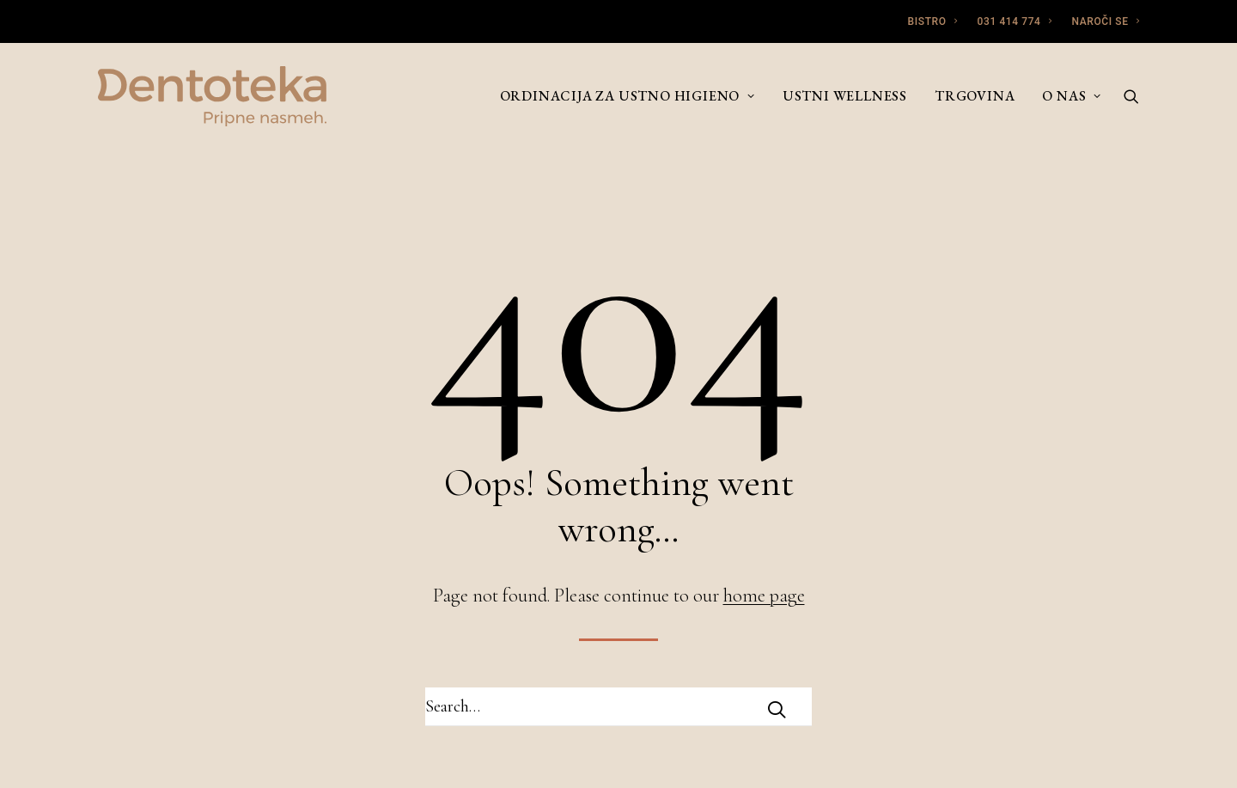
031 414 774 (1014, 21)
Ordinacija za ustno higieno (627, 96)
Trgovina (975, 96)
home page (764, 595)
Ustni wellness (845, 96)
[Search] (1131, 96)
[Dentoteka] (212, 96)
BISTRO (932, 21)
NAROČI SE (1105, 21)
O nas (1071, 96)
